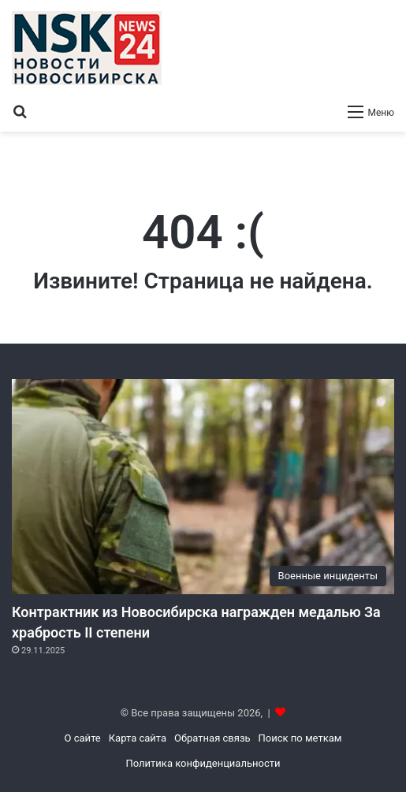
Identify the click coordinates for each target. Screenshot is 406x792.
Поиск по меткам (300, 738)
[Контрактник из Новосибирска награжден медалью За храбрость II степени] (203, 487)
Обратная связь (212, 738)
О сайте (83, 738)
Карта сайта (137, 738)
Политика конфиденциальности (203, 763)
